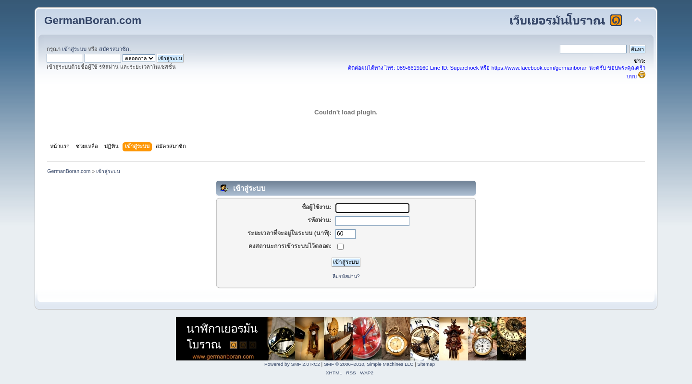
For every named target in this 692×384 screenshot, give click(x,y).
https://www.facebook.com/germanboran (540, 68)
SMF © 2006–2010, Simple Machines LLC (368, 364)
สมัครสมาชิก (114, 49)
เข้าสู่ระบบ (74, 49)
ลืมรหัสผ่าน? (346, 276)
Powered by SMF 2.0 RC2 (292, 364)
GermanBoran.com (92, 20)
